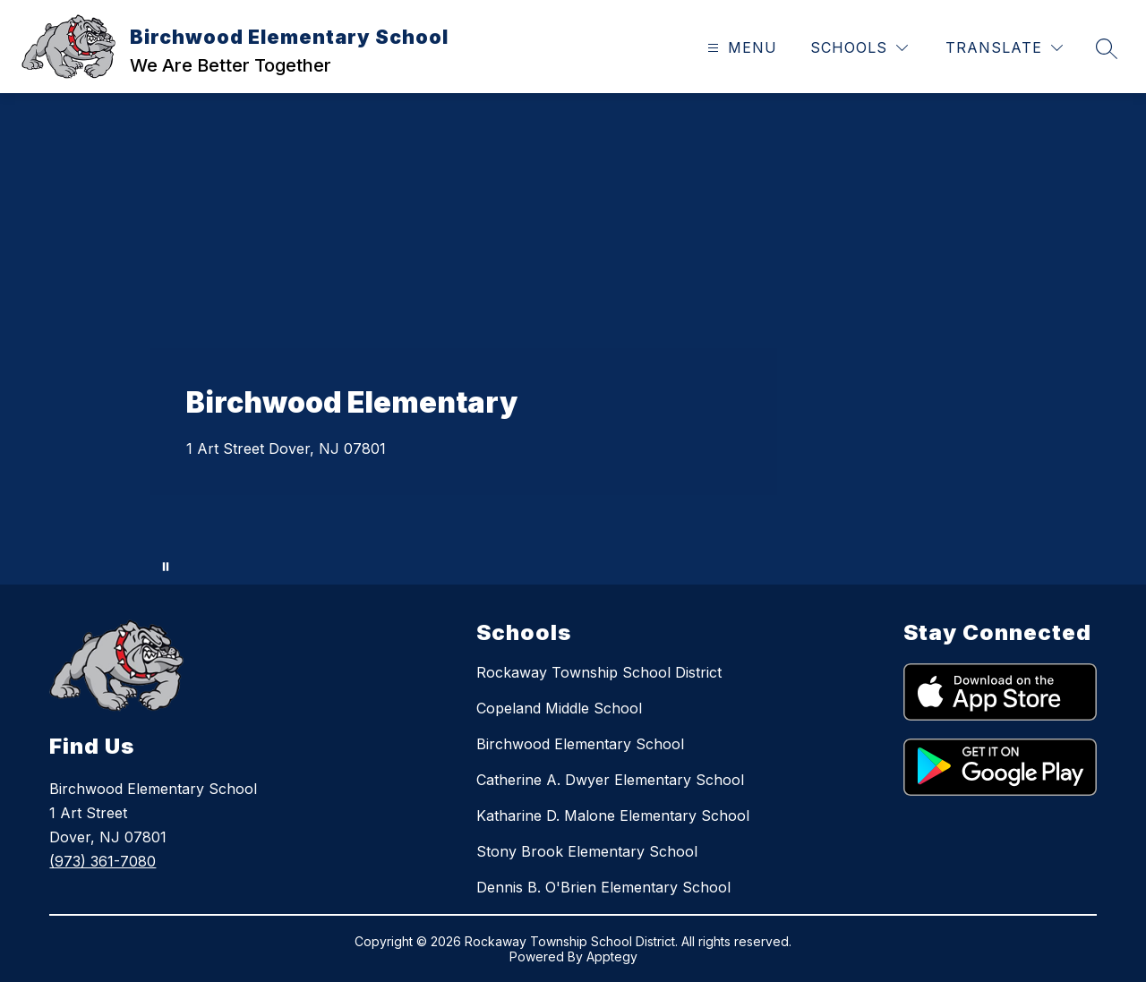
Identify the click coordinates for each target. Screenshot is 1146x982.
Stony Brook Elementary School (586, 851)
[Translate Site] (1004, 48)
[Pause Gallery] (165, 566)
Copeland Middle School (559, 708)
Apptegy (611, 956)
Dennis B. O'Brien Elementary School (603, 887)
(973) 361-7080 (102, 861)
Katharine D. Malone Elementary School (612, 815)
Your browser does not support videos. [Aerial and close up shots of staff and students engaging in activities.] (573, 339)
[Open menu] (740, 48)
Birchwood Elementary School (580, 744)
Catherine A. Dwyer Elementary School (610, 780)
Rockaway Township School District (599, 672)
